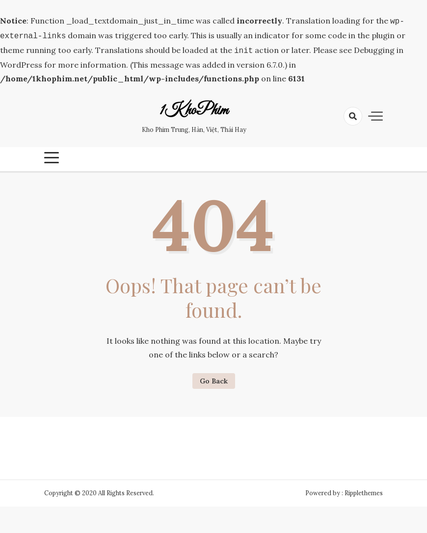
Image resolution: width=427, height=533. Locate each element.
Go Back (214, 378)
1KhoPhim (194, 108)
